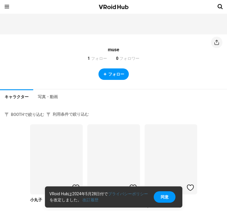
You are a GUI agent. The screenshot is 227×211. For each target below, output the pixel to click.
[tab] (16, 96)
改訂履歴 (90, 200)
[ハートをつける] (190, 187)
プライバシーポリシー (128, 194)
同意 (165, 197)
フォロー (113, 74)
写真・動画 (48, 96)
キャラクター (17, 96)
